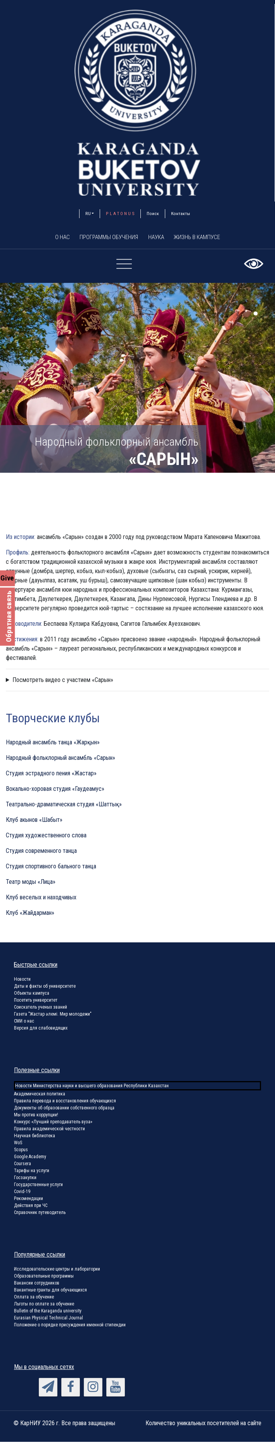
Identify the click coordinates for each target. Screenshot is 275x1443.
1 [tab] (255, 314)
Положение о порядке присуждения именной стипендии (70, 1326)
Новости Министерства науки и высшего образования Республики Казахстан (92, 1087)
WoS (18, 1144)
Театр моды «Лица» (30, 883)
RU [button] (88, 213)
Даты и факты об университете (45, 987)
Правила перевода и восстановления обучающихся (65, 1102)
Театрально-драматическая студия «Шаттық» (64, 805)
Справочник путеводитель (40, 1213)
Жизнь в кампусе (204, 237)
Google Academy (30, 1158)
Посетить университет (35, 1001)
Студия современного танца (41, 852)
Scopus (21, 1151)
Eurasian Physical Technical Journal (48, 1319)
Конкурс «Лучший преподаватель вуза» (53, 1123)
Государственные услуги (38, 1185)
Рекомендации (28, 1199)
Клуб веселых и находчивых (41, 898)
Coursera (22, 1164)
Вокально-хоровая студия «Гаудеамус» (55, 790)
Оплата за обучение (34, 1298)
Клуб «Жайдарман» (30, 914)
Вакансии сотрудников (36, 1284)
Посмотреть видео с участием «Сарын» (62, 681)
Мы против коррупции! (36, 1116)
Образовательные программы (44, 1277)
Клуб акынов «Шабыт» (34, 821)
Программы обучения (105, 237)
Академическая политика (39, 1095)
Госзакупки (25, 1178)
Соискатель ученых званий (40, 1008)
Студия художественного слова (46, 836)
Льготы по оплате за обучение (44, 1305)
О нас (52, 237)
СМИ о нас (24, 1022)
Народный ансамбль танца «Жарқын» (53, 743)
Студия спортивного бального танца (51, 867)
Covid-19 (22, 1192)
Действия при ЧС (30, 1206)
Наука (158, 237)
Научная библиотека (34, 1137)
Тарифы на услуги (31, 1171)
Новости (22, 980)
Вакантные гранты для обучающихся (50, 1291)
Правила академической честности (49, 1130)
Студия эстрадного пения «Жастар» (51, 774)
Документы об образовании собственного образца (64, 1109)
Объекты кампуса (31, 994)
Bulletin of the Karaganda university (47, 1312)
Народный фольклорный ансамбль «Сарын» (60, 759)
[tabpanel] (137, 379)
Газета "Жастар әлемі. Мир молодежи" (53, 1015)
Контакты (180, 213)
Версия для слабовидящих (40, 1029)
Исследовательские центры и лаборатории (57, 1270)
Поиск (153, 213)
